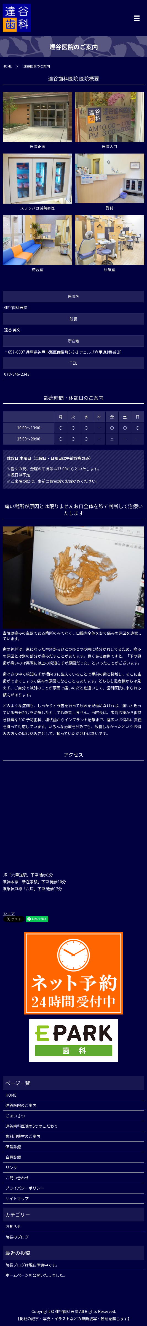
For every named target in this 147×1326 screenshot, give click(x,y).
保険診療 (13, 1146)
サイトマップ (17, 1198)
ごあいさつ (15, 1116)
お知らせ (13, 1226)
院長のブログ (17, 1237)
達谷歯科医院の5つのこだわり (32, 1126)
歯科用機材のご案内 (23, 1136)
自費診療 (13, 1157)
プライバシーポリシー (25, 1188)
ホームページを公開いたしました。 (36, 1275)
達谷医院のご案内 (21, 1105)
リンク (11, 1167)
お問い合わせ (17, 1177)
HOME (7, 66)
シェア (9, 913)
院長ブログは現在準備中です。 (32, 1265)
